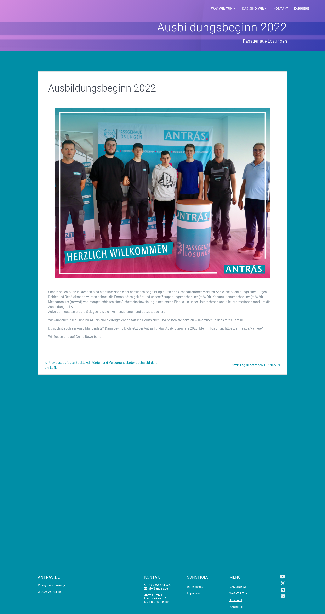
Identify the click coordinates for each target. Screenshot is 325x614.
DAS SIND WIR (253, 8)
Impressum (194, 593)
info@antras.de (158, 588)
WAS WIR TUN (222, 8)
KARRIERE (301, 8)
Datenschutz (195, 586)
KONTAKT (280, 8)
